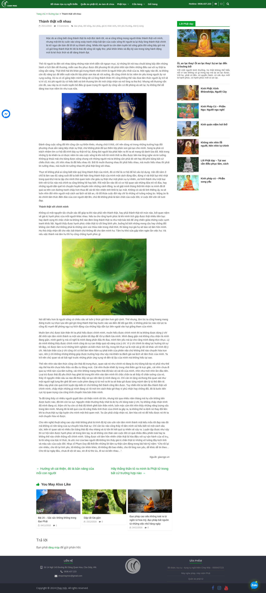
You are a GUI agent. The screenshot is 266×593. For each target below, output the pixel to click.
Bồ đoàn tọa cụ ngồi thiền (64, 4)
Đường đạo (54, 14)
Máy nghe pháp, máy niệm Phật (195, 573)
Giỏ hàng (152, 4)
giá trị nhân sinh (109, 26)
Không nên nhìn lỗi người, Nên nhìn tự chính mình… (215, 145)
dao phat (78, 26)
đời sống (87, 26)
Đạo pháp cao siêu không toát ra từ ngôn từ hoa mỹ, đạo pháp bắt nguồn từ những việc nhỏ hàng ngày (149, 520)
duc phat (96, 26)
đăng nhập (54, 547)
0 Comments (61, 26)
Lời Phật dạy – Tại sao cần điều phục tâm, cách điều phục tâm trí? (215, 163)
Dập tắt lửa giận (92, 517)
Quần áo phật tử (195, 579)
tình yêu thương (125, 26)
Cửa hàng (137, 4)
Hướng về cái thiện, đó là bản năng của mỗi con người (65, 471)
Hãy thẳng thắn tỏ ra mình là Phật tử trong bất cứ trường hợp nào (139, 471)
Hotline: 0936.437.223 (200, 4)
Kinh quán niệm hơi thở (214, 124)
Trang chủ (40, 14)
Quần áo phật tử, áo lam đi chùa (97, 4)
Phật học (122, 4)
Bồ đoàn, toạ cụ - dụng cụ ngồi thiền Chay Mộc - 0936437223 (196, 568)
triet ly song (138, 26)
